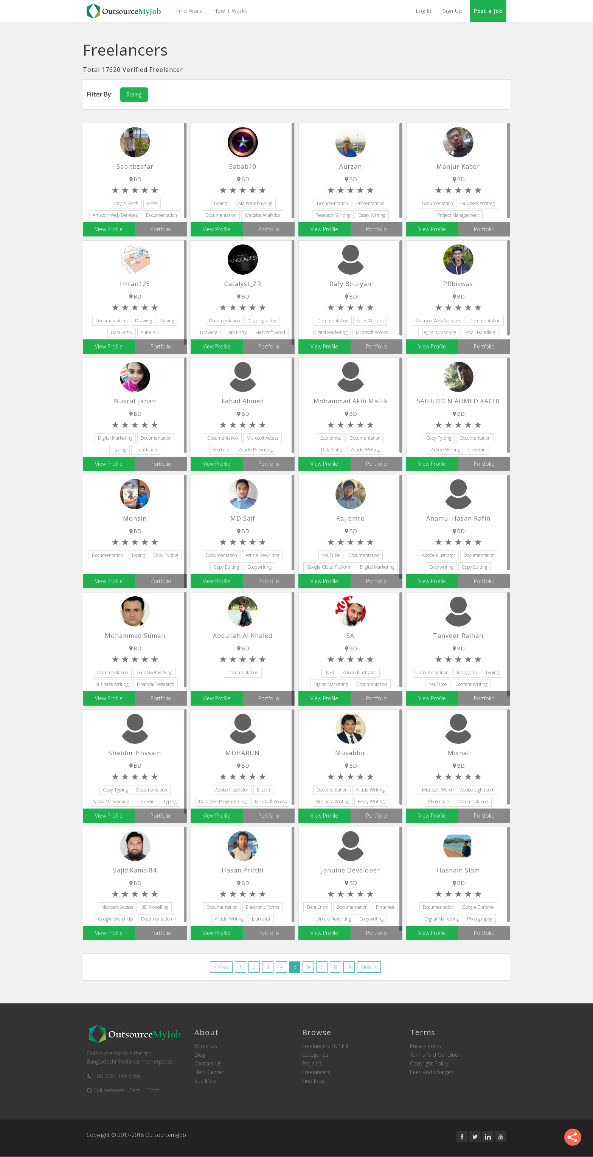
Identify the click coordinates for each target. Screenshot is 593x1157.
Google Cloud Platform (329, 567)
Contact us (208, 1063)
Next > (369, 966)
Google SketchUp (115, 919)
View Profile (109, 229)
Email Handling (479, 332)
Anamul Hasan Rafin (458, 518)
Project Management (458, 215)
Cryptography (262, 320)
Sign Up (453, 10)
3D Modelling (154, 907)
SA (350, 635)
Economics (330, 438)
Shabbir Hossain (135, 753)
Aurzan (350, 166)
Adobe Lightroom (477, 790)
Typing (220, 203)
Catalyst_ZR (242, 284)
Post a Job (488, 10)
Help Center (209, 1072)
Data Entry (121, 332)
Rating (134, 94)
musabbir (350, 753)
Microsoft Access (372, 332)
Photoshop (438, 801)
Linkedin (477, 449)
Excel (152, 203)
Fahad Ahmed (243, 401)
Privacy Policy (425, 1046)
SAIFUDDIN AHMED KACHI (458, 401)
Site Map (205, 1081)
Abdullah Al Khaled (242, 635)
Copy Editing (226, 567)
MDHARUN (242, 753)
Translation (146, 449)
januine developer (350, 870)
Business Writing (478, 203)
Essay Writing (372, 215)
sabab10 (242, 166)
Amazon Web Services (115, 215)
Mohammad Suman (135, 635)
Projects (312, 1063)
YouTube (222, 449)
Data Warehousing (253, 203)
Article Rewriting (256, 449)
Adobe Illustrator (438, 555)
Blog (199, 1054)
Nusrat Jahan (135, 401)
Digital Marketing (330, 332)
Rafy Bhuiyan (350, 284)
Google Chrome (478, 907)
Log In (424, 10)
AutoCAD (150, 332)
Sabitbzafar (135, 166)
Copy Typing (438, 438)
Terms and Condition (435, 1054)
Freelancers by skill (325, 1046)
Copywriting (259, 567)
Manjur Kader (458, 166)
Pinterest (385, 907)
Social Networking (154, 672)
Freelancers (316, 1072)
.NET (330, 672)
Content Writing (471, 684)
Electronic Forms (262, 907)
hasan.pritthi (243, 870)
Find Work (189, 10)
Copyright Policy (429, 1063)
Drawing (143, 320)
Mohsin (135, 518)
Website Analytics (262, 215)
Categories (315, 1054)
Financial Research (155, 684)
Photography (479, 919)
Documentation (161, 215)
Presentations (370, 203)
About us (205, 1046)
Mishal (458, 753)
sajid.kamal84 (135, 870)
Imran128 (135, 284)
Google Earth (125, 203)
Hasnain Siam (458, 870)
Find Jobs (313, 1081)
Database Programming (223, 801)
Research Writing (332, 215)
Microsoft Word (270, 332)
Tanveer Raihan (458, 635)
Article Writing (365, 449)
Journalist (261, 919)
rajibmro (350, 518)
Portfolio (161, 229)
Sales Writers (370, 320)
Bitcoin (263, 790)
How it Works (231, 10)
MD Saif (242, 518)
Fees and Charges (431, 1072)
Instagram (467, 672)
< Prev (221, 966)
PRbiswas (458, 284)
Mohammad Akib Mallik (351, 401)
